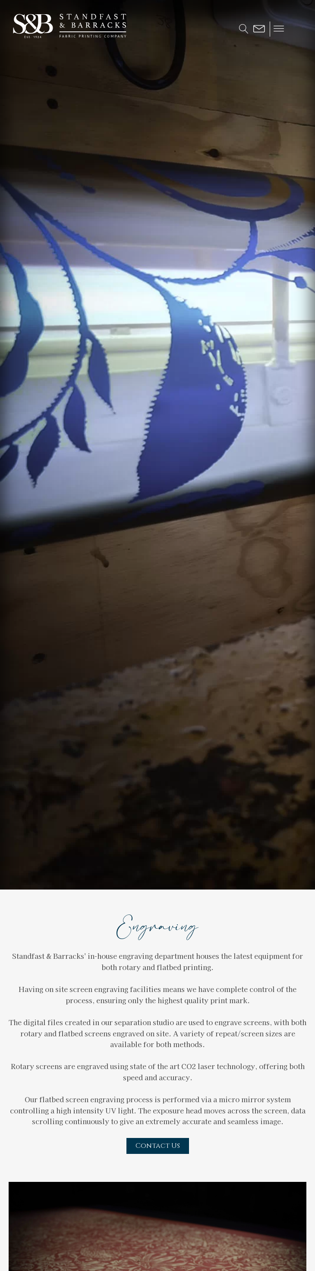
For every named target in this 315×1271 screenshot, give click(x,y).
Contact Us (157, 1145)
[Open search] (243, 29)
